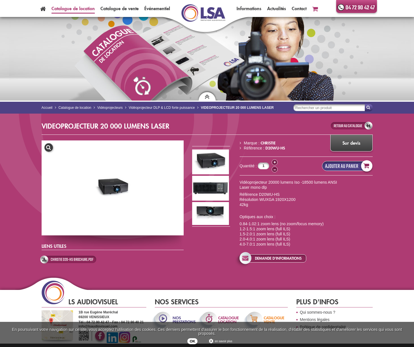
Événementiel (157, 8)
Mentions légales (315, 320)
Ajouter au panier (347, 166)
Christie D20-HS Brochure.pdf (72, 259)
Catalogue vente (119, 8)
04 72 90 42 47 (360, 8)
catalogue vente (274, 319)
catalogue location (228, 319)
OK (192, 341)
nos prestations (184, 319)
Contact (299, 8)
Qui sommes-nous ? (317, 312)
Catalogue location (73, 8)
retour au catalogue (348, 126)
